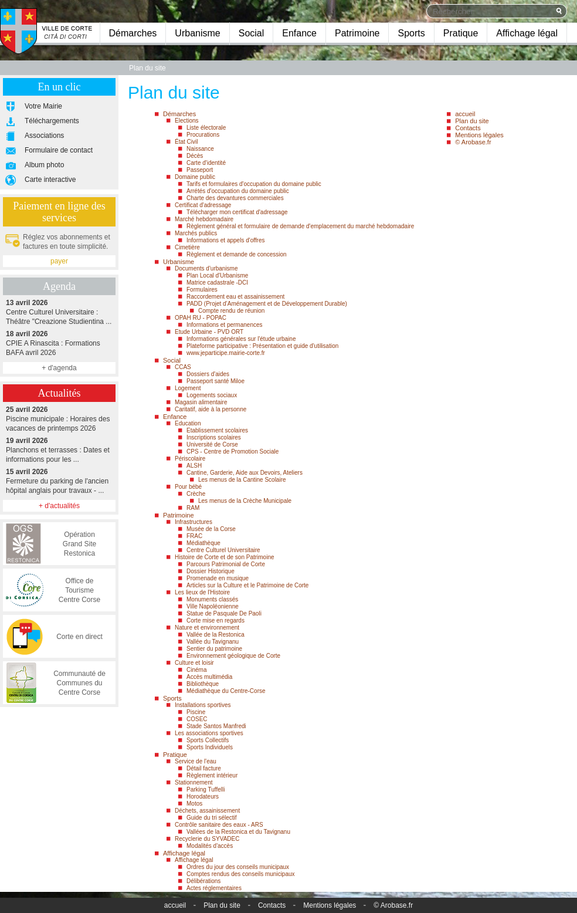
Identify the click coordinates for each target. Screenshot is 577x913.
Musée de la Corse (211, 529)
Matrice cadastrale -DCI (217, 282)
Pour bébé (188, 486)
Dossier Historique (210, 571)
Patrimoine (357, 33)
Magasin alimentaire (201, 402)
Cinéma (196, 670)
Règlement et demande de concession (236, 254)
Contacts (467, 127)
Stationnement (194, 782)
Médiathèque (203, 543)
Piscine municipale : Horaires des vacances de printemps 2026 (59, 418)
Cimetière (187, 247)
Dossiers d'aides (207, 374)
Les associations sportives (209, 733)
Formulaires (202, 289)
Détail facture (203, 768)
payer (59, 261)
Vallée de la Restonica (215, 634)
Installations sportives (203, 705)
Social (251, 33)
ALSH (194, 465)
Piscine (195, 712)
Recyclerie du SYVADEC (207, 839)
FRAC (194, 536)
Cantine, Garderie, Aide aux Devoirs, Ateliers (244, 472)
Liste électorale (206, 127)
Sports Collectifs (207, 740)
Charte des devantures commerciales (235, 198)
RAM (192, 508)
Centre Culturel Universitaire (223, 550)
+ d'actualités (59, 506)
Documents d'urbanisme (206, 268)
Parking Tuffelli (205, 789)
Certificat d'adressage (203, 205)
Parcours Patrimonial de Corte (225, 564)
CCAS (183, 367)
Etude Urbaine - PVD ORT (209, 332)
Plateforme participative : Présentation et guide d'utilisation (262, 346)
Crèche (195, 494)
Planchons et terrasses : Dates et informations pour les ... (59, 450)
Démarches (133, 33)
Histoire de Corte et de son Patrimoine (224, 557)
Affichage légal (527, 33)
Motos (194, 803)
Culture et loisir (194, 663)
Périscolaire (190, 458)
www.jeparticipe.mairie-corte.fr (225, 353)
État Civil (186, 141)
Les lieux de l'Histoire (202, 592)
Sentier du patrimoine (214, 648)
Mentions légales (479, 134)
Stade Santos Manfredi (216, 726)
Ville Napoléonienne (212, 606)
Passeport (199, 170)
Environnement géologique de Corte (233, 655)
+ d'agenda (59, 368)
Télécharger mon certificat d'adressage (237, 212)
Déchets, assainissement (207, 810)
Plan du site (471, 120)
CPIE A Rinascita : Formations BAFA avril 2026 (59, 343)
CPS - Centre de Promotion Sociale (232, 451)
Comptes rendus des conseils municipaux (240, 874)
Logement (188, 388)
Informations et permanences (224, 325)
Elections (187, 120)
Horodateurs (202, 796)
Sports (411, 33)
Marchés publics (196, 233)
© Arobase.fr (473, 142)
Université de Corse (212, 444)
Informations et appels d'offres (225, 240)
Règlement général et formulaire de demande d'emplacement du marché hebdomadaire (300, 226)
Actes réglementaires (214, 888)
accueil (465, 113)
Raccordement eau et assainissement (235, 296)
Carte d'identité (206, 163)
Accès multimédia (209, 677)
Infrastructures (193, 522)
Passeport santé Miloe (215, 381)
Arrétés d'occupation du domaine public (237, 191)
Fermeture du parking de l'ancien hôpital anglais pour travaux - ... (59, 481)
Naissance (200, 149)
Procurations (202, 134)
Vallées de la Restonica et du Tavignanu (238, 832)
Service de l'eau (195, 761)
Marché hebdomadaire (204, 219)
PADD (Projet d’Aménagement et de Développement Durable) (266, 303)
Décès (194, 156)
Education (188, 423)
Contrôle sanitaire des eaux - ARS (219, 824)
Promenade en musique (217, 578)
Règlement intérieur (211, 775)
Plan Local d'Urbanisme (217, 275)
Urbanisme (197, 33)
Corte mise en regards (215, 620)
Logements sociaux (211, 395)
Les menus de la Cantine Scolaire (242, 479)
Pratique (460, 33)
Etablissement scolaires (217, 430)
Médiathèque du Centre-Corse (226, 691)
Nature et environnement (207, 627)
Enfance (299, 33)
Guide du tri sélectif (211, 817)
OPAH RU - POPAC (200, 318)
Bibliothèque (202, 684)
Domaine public (195, 177)
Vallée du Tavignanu (212, 641)
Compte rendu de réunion (231, 310)
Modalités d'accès (209, 846)
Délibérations (203, 881)
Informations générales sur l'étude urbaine (241, 339)
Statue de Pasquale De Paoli (224, 613)
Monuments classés (212, 599)
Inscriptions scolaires (213, 437)
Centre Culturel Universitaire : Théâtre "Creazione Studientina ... (59, 312)
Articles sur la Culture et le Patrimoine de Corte (247, 585)
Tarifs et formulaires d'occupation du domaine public (253, 184)
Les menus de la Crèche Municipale (244, 501)
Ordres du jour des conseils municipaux (237, 867)
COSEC (197, 719)
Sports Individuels (209, 747)
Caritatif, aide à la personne (210, 409)
